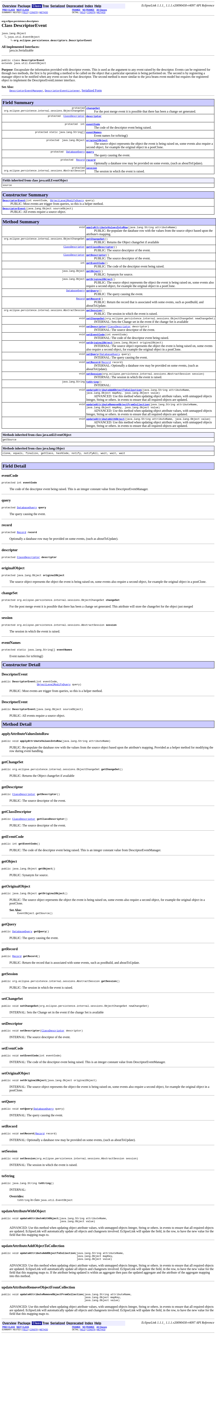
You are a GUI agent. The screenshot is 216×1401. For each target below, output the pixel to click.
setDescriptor (96, 341)
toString (92, 400)
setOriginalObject (99, 359)
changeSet (93, 110)
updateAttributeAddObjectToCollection (114, 409)
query (90, 157)
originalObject (97, 145)
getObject (93, 283)
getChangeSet (95, 248)
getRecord (93, 312)
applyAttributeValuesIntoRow (107, 236)
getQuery (92, 303)
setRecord (93, 380)
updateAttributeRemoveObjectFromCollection (117, 425)
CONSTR (33, 12)
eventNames (94, 136)
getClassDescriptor (100, 257)
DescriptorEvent (14, 208)
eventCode (93, 127)
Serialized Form (92, 92)
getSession (94, 324)
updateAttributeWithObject (105, 440)
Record (80, 165)
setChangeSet (95, 333)
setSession (94, 392)
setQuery (92, 371)
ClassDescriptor (74, 119)
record (91, 165)
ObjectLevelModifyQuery (67, 208)
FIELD (25, 12)
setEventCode (95, 350)
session (91, 174)
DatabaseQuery (75, 157)
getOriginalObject (99, 291)
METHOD (44, 12)
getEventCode (95, 274)
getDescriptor (96, 265)
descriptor (94, 119)
